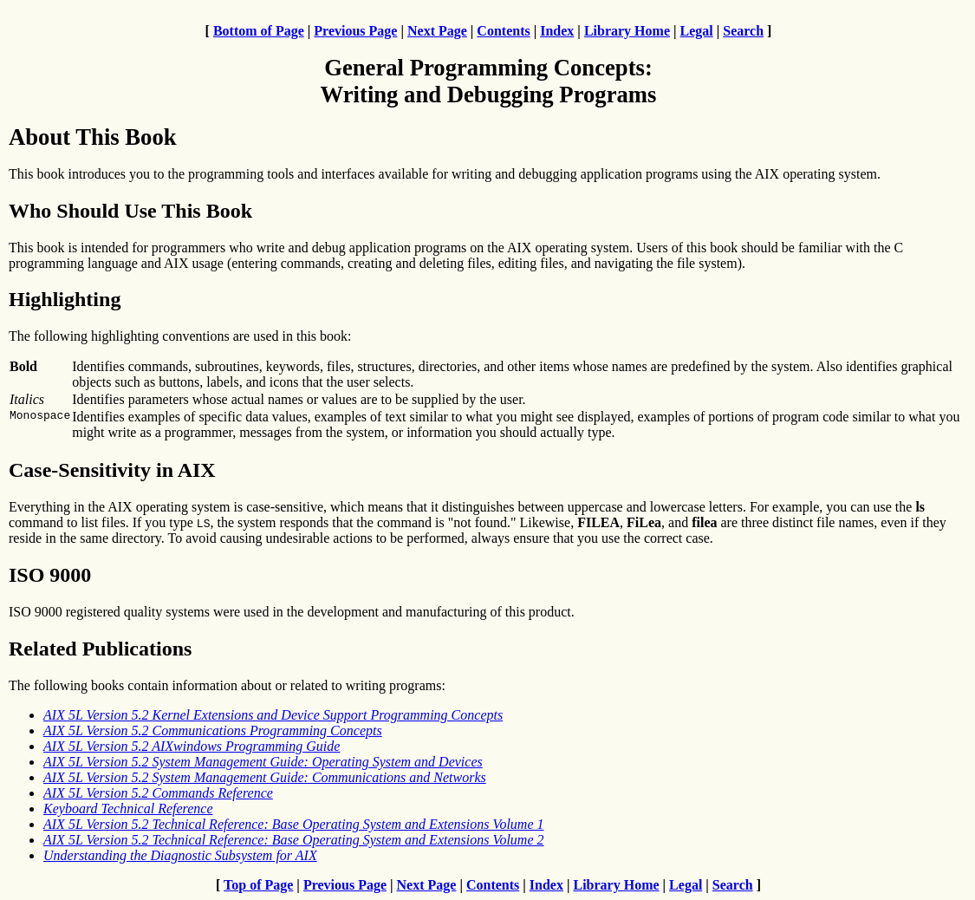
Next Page (437, 30)
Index (557, 30)
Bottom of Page (258, 30)
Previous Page (355, 30)
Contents (503, 30)
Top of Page (258, 884)
